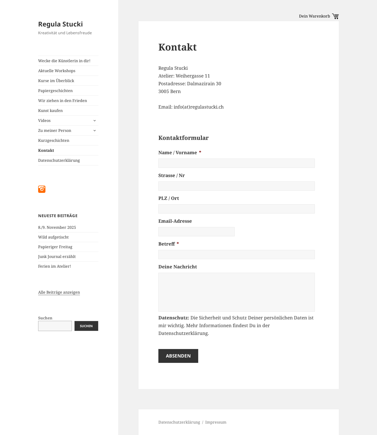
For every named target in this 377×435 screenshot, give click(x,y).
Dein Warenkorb (319, 16)
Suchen (45, 318)
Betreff (168, 244)
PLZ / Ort (168, 198)
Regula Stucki (60, 23)
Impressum (215, 422)
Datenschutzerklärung (59, 160)
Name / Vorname (179, 153)
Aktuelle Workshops (56, 70)
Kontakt (46, 150)
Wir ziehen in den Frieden (62, 100)
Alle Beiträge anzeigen (59, 292)
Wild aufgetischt (53, 237)
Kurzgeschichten (53, 140)
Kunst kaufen (50, 110)
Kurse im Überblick (56, 80)
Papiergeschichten (55, 90)
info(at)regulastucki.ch (199, 107)
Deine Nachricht (177, 267)
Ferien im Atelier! (54, 266)
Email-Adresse (175, 221)
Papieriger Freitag (55, 246)
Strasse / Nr (171, 175)
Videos (44, 120)
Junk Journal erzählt (57, 256)
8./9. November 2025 (57, 227)
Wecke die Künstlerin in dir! (64, 60)
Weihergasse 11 (193, 76)
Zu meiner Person (54, 130)
